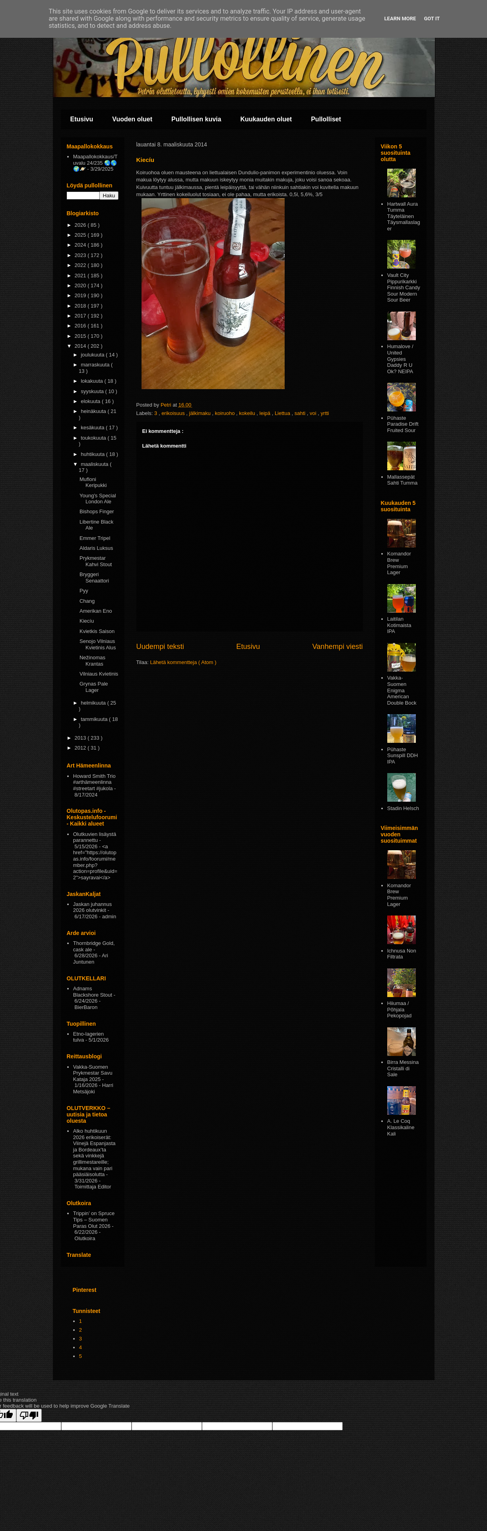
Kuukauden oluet (266, 119)
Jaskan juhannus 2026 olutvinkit (92, 907)
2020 (81, 285)
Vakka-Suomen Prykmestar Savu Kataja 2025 (93, 1073)
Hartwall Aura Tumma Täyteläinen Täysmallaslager (403, 216)
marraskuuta (96, 365)
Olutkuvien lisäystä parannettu (94, 837)
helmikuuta (94, 703)
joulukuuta (93, 355)
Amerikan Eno (96, 611)
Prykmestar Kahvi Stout (96, 561)
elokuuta (91, 401)
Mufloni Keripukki (93, 482)
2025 (81, 235)
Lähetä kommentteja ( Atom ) (183, 662)
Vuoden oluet (132, 119)
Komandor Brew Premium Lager (399, 563)
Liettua (283, 413)
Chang (87, 601)
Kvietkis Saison (97, 631)
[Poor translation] (29, 1415)
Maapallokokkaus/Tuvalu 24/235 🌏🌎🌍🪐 (95, 163)
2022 (81, 265)
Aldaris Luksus (96, 548)
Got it (432, 18)
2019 (81, 295)
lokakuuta (92, 381)
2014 (81, 346)
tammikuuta (95, 719)
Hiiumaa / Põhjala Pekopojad (399, 1009)
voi (314, 413)
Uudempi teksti (160, 647)
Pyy (84, 591)
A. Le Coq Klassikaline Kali (401, 1127)
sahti (301, 413)
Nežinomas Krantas (92, 660)
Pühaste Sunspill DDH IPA (402, 755)
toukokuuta (94, 438)
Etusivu (81, 119)
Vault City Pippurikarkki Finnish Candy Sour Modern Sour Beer (403, 287)
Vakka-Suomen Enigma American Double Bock (402, 690)
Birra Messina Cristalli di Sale (403, 1068)
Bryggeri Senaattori (94, 577)
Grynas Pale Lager (94, 687)
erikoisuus (173, 413)
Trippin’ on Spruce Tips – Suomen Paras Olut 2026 (94, 1219)
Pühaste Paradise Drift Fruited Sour (403, 424)
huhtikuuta (93, 454)
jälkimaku (200, 413)
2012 (81, 748)
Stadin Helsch (403, 808)
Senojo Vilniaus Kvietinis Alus (98, 644)
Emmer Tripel (95, 538)
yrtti (325, 413)
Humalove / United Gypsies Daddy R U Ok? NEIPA (400, 358)
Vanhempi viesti (337, 647)
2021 (81, 276)
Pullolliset (326, 119)
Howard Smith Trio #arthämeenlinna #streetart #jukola (94, 782)
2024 (81, 245)
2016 (81, 326)
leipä (266, 413)
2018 (81, 306)
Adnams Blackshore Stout (92, 992)
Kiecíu (87, 621)
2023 (81, 255)
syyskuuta (93, 391)
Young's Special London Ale (98, 499)
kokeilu (247, 413)
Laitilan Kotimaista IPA (399, 625)
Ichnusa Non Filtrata (401, 954)
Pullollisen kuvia (196, 119)
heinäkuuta (94, 411)
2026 (81, 225)
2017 (81, 316)
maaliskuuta (95, 464)
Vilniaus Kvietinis (99, 674)
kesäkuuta (93, 427)
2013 (81, 738)
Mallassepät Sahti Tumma (402, 480)
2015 (81, 336)
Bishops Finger (97, 511)
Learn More (400, 18)
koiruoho (225, 413)
